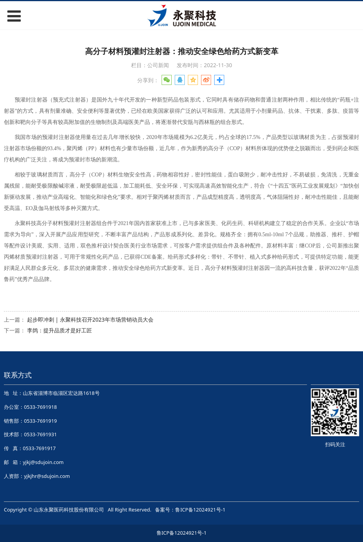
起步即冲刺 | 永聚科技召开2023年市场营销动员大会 (90, 319)
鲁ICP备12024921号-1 (200, 509)
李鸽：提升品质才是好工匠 (59, 330)
